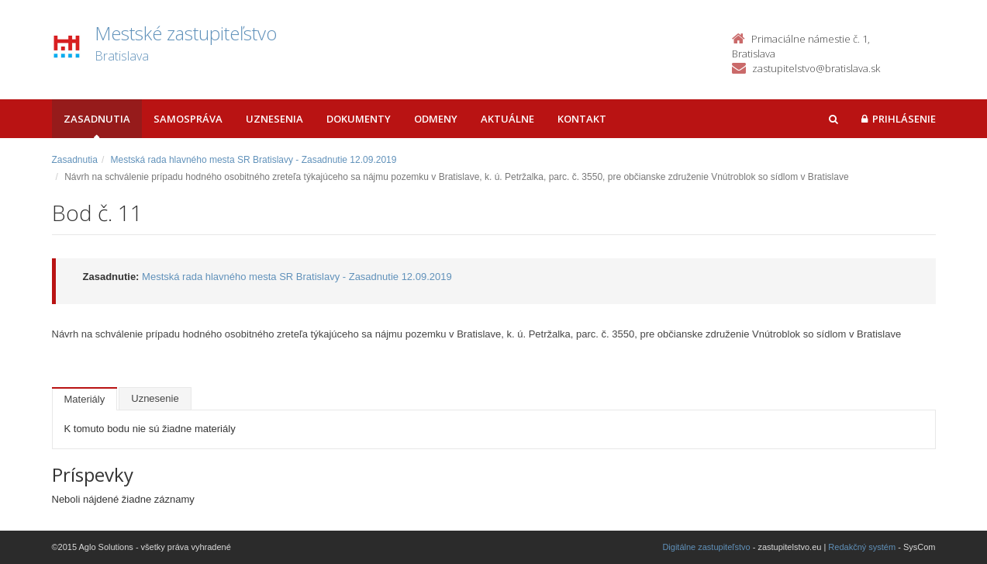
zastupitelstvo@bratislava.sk (816, 68)
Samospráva (188, 119)
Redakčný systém (862, 547)
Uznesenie (154, 398)
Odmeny (435, 119)
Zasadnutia (97, 119)
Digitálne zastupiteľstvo (706, 547)
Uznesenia (274, 119)
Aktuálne (507, 119)
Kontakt (581, 119)
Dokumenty (358, 119)
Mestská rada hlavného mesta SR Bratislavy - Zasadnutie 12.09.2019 (254, 159)
